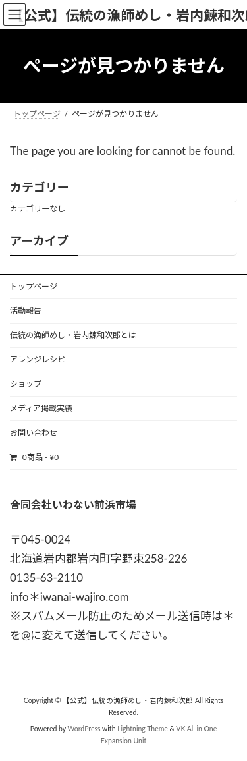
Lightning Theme (142, 729)
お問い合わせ (33, 432)
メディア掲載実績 (41, 408)
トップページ (33, 286)
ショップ (25, 384)
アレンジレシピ (37, 359)
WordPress (84, 729)
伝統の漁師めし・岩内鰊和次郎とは (73, 335)
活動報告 (25, 311)
